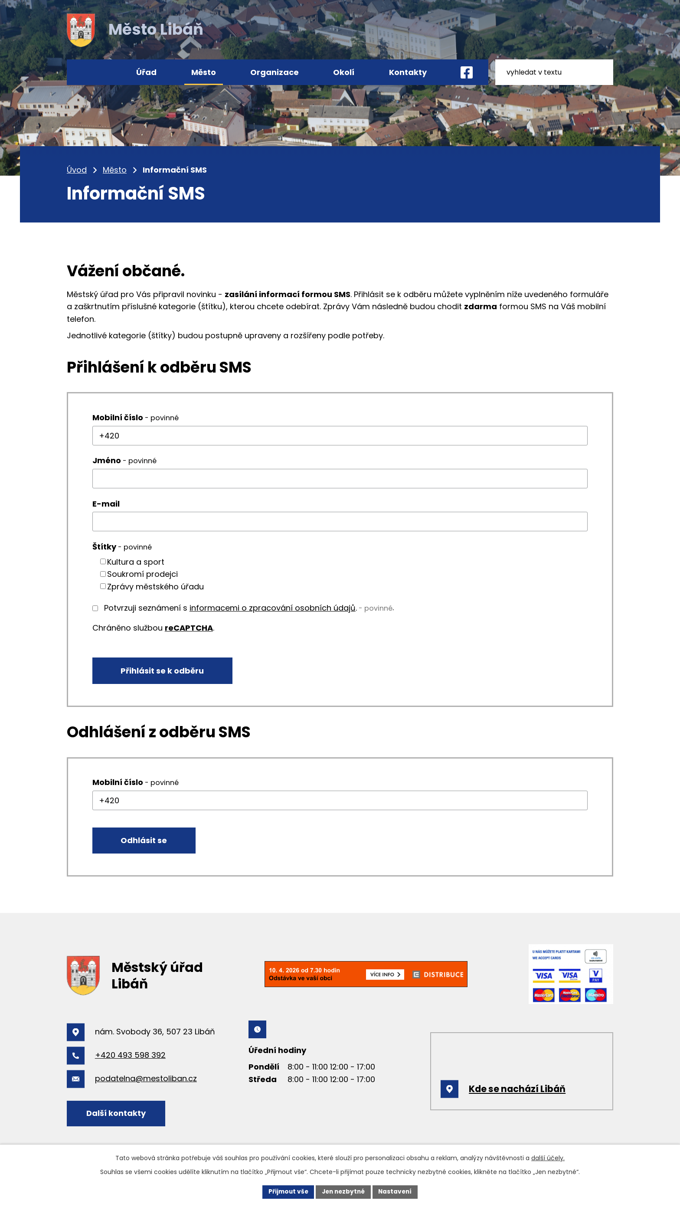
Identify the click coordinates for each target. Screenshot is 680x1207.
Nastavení (397, 1191)
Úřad (146, 72)
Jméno (124, 460)
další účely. (548, 1157)
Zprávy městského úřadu (155, 586)
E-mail (106, 503)
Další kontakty (117, 1115)
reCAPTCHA (189, 627)
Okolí (343, 72)
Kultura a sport (135, 561)
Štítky (122, 546)
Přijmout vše (286, 1191)
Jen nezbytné (343, 1191)
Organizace (274, 72)
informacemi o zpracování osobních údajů (273, 607)
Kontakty (408, 72)
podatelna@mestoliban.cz (146, 1081)
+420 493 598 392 (130, 1057)
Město (115, 169)
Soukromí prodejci (142, 574)
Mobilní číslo (135, 417)
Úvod (77, 169)
